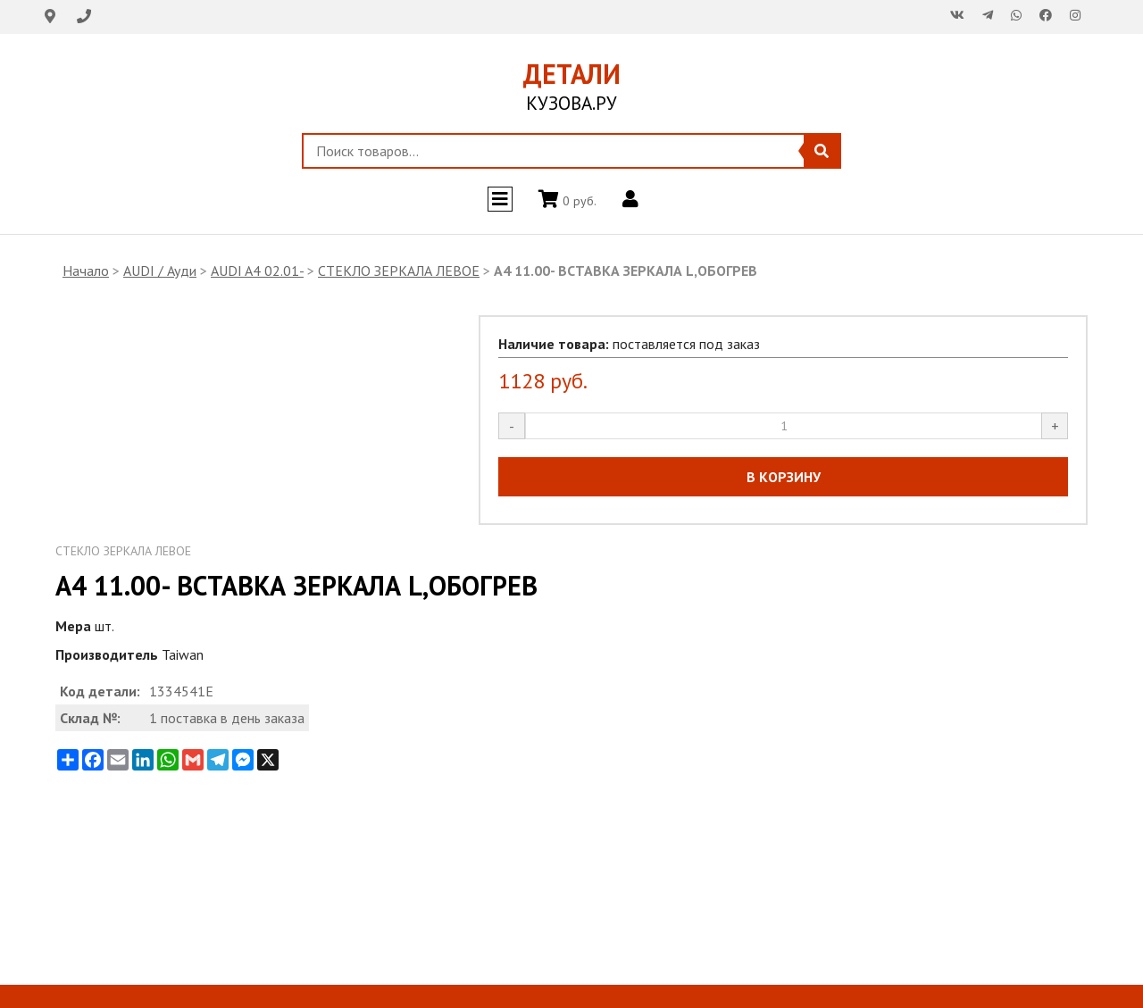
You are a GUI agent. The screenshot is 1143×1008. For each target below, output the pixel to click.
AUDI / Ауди (159, 270)
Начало (86, 270)
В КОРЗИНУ (784, 477)
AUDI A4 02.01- (257, 270)
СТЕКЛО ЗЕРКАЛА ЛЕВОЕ (399, 270)
